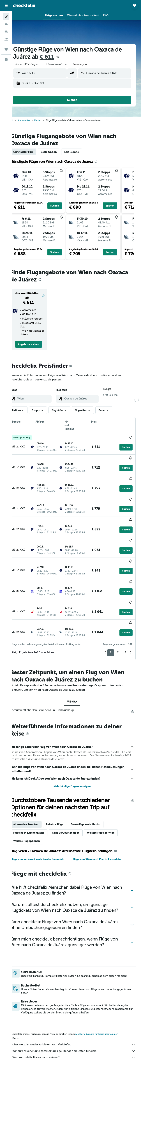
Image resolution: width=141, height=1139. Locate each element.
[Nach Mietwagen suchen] (6, 31)
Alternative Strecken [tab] (34, 808)
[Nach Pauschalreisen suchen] (6, 39)
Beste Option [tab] (58, 152)
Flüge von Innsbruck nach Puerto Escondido (46, 843)
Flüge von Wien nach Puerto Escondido (101, 843)
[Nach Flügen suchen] (6, 16)
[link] (36, 348)
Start (20, 120)
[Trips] (6, 49)
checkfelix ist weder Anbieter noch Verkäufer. (78, 1030)
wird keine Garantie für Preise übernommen (105, 1019)
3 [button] (125, 636)
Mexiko (46, 120)
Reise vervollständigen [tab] (75, 816)
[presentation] (66, 57)
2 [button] (118, 636)
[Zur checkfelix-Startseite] (24, 5)
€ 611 (56, 57)
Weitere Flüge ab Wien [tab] (110, 816)
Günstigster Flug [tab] (32, 152)
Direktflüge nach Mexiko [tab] (94, 808)
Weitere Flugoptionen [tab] (35, 825)
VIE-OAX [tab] (77, 685)
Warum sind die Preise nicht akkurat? (78, 1043)
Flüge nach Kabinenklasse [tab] (37, 816)
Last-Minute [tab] (80, 152)
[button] (6, 6)
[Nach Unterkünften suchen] (6, 24)
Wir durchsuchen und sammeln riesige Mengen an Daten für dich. (78, 1036)
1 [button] (110, 636)
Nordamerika (32, 120)
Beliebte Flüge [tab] (63, 808)
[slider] (137, 403)
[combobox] (89, 64)
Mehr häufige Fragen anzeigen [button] (76, 770)
